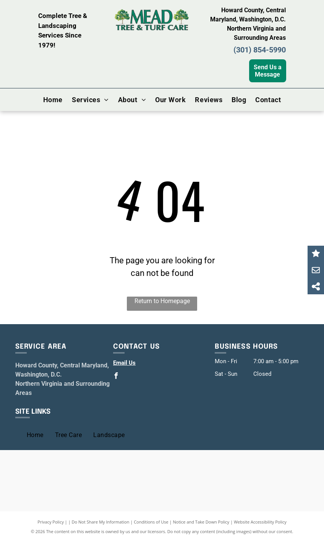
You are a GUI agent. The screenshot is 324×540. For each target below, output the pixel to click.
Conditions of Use (151, 522)
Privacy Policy (50, 522)
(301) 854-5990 (259, 49)
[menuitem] (53, 99)
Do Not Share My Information (101, 522)
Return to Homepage (162, 301)
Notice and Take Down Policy (201, 522)
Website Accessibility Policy (260, 522)
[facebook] (116, 377)
